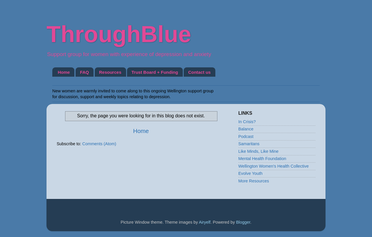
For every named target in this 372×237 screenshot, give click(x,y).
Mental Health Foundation (262, 158)
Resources (110, 72)
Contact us (199, 72)
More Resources (253, 181)
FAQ (84, 72)
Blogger (243, 222)
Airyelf (204, 222)
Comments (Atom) (99, 143)
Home (64, 72)
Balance (245, 129)
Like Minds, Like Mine (258, 151)
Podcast (245, 136)
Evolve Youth (250, 173)
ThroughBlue (118, 34)
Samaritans (249, 143)
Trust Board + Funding (154, 72)
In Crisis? (247, 121)
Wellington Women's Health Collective (273, 166)
